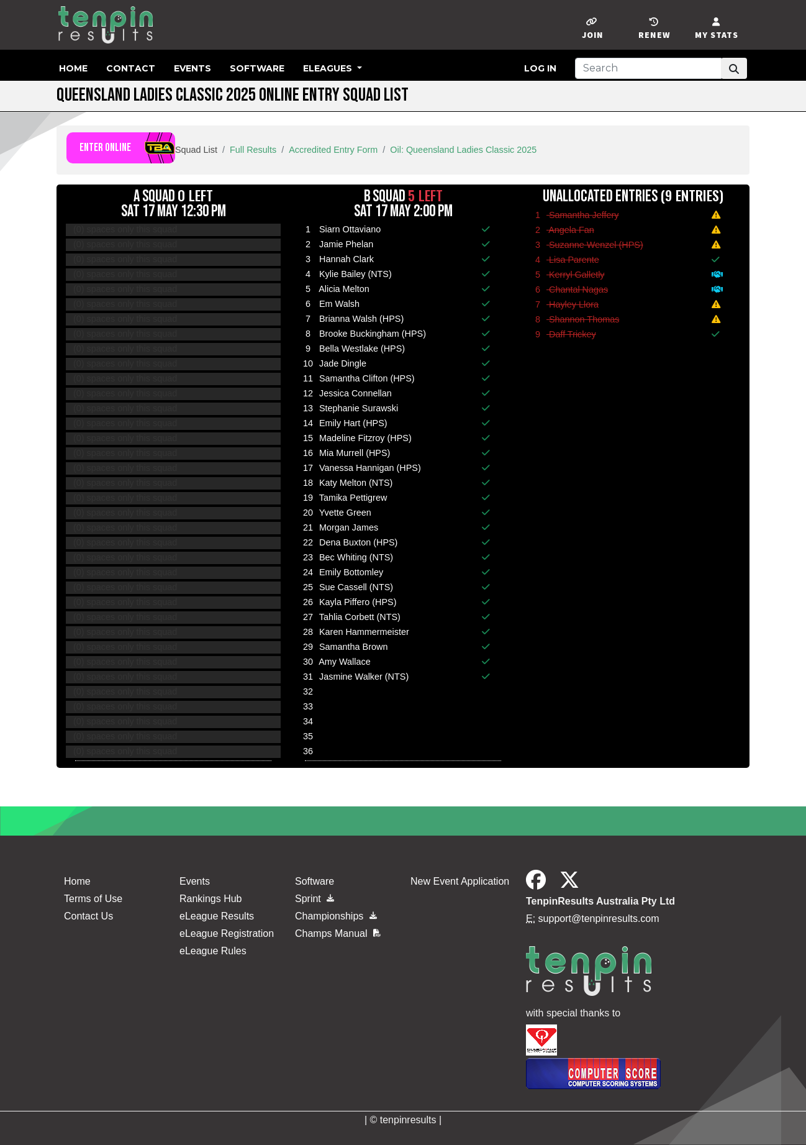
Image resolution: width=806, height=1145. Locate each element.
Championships (336, 916)
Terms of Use (93, 898)
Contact (130, 68)
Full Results (253, 150)
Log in (540, 68)
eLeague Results (216, 916)
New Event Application (459, 881)
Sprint (314, 898)
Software (257, 68)
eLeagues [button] (329, 68)
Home (73, 68)
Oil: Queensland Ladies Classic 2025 (463, 150)
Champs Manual (338, 933)
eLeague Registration (226, 933)
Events (192, 68)
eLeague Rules (213, 951)
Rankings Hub (210, 898)
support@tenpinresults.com (598, 918)
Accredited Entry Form (333, 150)
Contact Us (88, 916)
